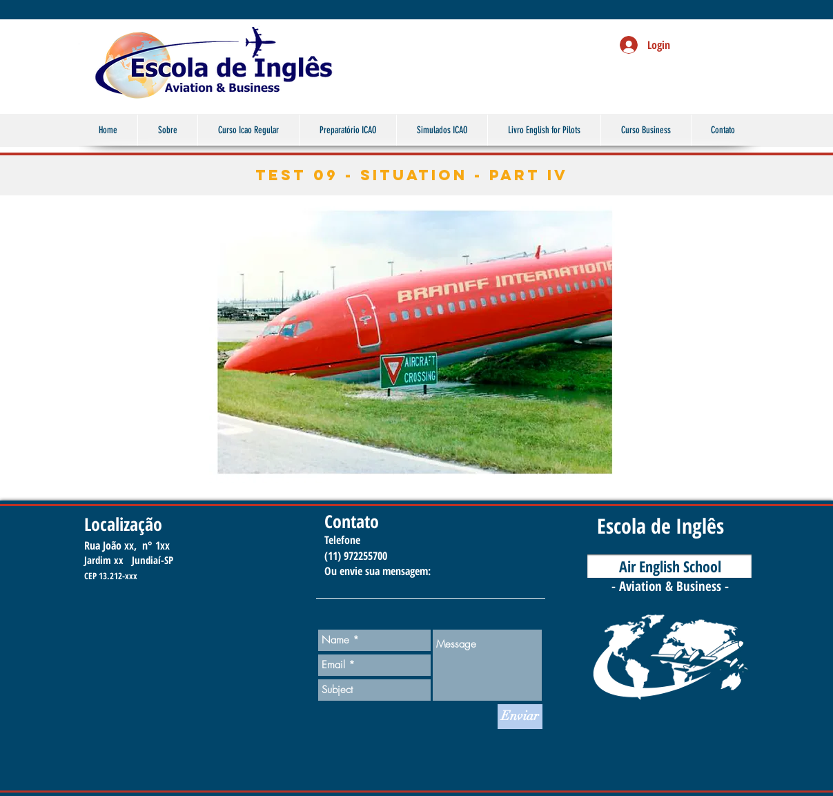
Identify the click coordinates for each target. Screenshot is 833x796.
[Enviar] (520, 716)
